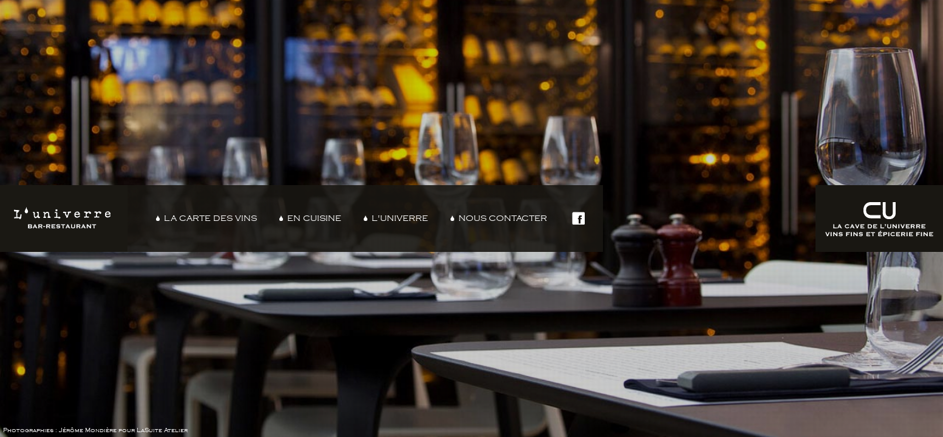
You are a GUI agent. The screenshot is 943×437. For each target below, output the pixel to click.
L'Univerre (400, 218)
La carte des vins (210, 218)
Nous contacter (502, 218)
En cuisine (314, 218)
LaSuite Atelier (162, 430)
